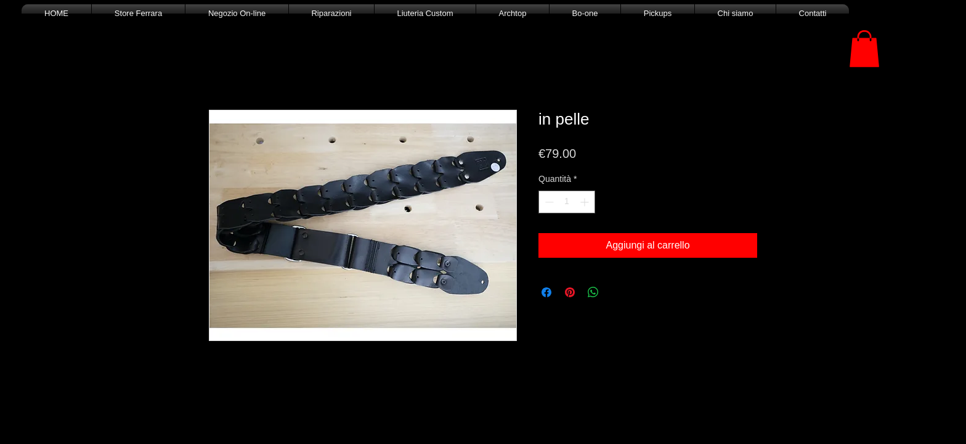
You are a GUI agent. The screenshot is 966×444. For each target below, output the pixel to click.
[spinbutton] (567, 202)
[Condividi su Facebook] (546, 292)
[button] (864, 48)
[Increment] (585, 202)
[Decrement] (548, 202)
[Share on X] (616, 292)
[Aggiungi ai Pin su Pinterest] (569, 292)
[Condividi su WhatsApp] (593, 292)
